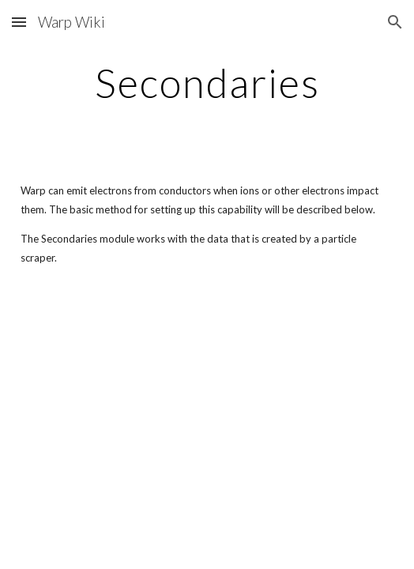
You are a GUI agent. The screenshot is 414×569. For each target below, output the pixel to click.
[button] (19, 21)
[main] (207, 83)
